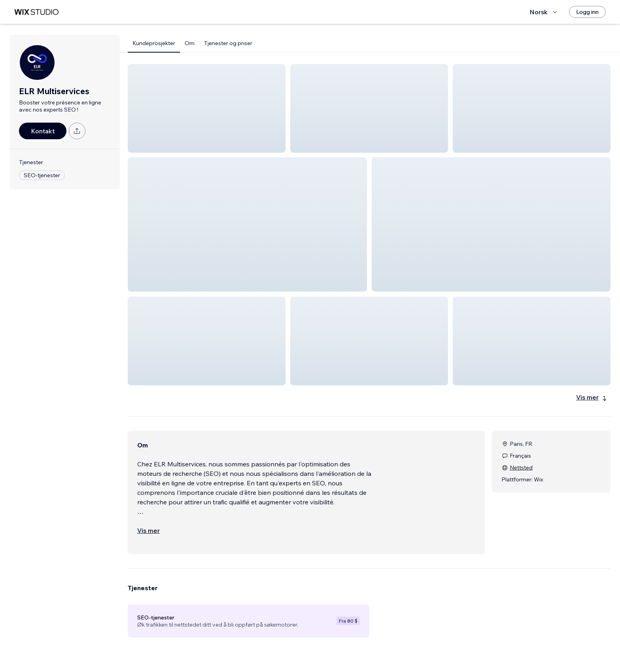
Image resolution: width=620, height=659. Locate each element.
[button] (206, 108)
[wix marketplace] (36, 12)
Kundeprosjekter (153, 43)
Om (190, 43)
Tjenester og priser (228, 43)
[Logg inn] (587, 12)
